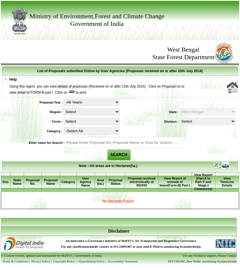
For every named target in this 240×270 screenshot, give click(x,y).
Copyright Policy (64, 261)
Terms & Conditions (15, 261)
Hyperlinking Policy (92, 261)
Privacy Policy (41, 261)
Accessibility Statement (122, 261)
